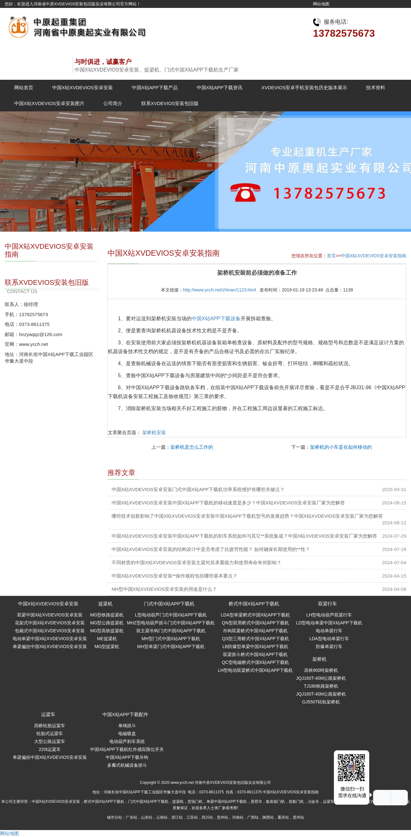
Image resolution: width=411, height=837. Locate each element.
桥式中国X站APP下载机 (254, 603)
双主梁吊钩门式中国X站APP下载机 (171, 630)
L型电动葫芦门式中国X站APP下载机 (171, 614)
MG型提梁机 (107, 646)
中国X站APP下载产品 (155, 87)
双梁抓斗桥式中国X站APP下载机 (255, 654)
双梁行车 (327, 603)
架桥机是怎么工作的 (191, 447)
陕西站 (268, 817)
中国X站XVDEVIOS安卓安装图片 (49, 103)
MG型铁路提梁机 (107, 614)
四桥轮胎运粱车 (49, 725)
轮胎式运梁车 (49, 733)
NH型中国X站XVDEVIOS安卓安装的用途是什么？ (164, 589)
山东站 (146, 817)
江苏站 (192, 817)
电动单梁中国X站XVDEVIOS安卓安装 (50, 638)
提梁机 (105, 603)
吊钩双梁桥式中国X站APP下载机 (255, 630)
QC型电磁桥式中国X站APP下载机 (255, 662)
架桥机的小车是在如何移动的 (341, 447)
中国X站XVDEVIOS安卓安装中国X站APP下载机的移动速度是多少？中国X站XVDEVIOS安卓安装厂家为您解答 (228, 502)
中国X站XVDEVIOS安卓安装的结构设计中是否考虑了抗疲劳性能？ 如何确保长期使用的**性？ (211, 549)
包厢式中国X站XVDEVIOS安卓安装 (50, 630)
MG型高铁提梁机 (107, 630)
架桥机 (319, 659)
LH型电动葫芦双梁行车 (329, 614)
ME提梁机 (107, 638)
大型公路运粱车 (49, 741)
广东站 (131, 817)
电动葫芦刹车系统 (127, 741)
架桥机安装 (154, 432)
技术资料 (375, 87)
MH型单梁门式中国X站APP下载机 (171, 646)
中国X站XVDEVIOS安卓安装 (82, 87)
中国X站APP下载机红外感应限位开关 (127, 749)
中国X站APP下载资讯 (219, 87)
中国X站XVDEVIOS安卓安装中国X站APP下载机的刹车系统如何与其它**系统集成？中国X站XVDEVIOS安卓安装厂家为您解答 (244, 536)
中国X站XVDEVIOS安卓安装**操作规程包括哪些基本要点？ (174, 575)
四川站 (207, 817)
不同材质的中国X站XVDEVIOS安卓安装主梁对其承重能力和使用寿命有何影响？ (196, 562)
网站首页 (23, 87)
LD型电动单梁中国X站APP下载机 (329, 622)
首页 (331, 255)
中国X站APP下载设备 (216, 318)
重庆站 (283, 817)
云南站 (162, 817)
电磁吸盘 (127, 733)
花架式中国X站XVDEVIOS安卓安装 (50, 622)
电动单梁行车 (329, 630)
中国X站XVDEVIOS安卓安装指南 (373, 255)
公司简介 (112, 103)
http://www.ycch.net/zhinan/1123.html (219, 289)
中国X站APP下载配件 (125, 714)
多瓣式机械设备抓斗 (127, 765)
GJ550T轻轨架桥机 (321, 701)
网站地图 (321, 4)
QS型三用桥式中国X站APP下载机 (255, 638)
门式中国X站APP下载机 (169, 603)
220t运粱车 (50, 749)
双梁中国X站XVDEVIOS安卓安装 (50, 614)
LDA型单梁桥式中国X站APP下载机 (255, 614)
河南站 (237, 817)
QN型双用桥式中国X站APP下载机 (255, 622)
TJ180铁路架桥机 (321, 686)
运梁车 (48, 714)
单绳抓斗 (127, 725)
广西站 (253, 817)
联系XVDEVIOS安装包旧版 (170, 103)
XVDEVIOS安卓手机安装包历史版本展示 (304, 87)
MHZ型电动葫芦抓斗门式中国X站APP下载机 (171, 622)
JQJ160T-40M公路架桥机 (321, 678)
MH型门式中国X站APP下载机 (171, 638)
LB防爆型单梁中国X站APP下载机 (255, 646)
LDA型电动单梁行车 (329, 638)
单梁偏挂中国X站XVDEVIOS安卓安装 (50, 646)
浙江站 (177, 817)
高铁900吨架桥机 (321, 670)
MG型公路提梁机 (107, 622)
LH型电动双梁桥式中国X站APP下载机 (255, 670)
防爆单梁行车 (329, 646)
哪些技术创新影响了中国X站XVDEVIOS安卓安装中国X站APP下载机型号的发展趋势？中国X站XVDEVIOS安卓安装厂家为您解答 (247, 516)
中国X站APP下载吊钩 (127, 757)
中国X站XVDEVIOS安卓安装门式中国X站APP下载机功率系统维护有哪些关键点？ (198, 489)
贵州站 (222, 817)
